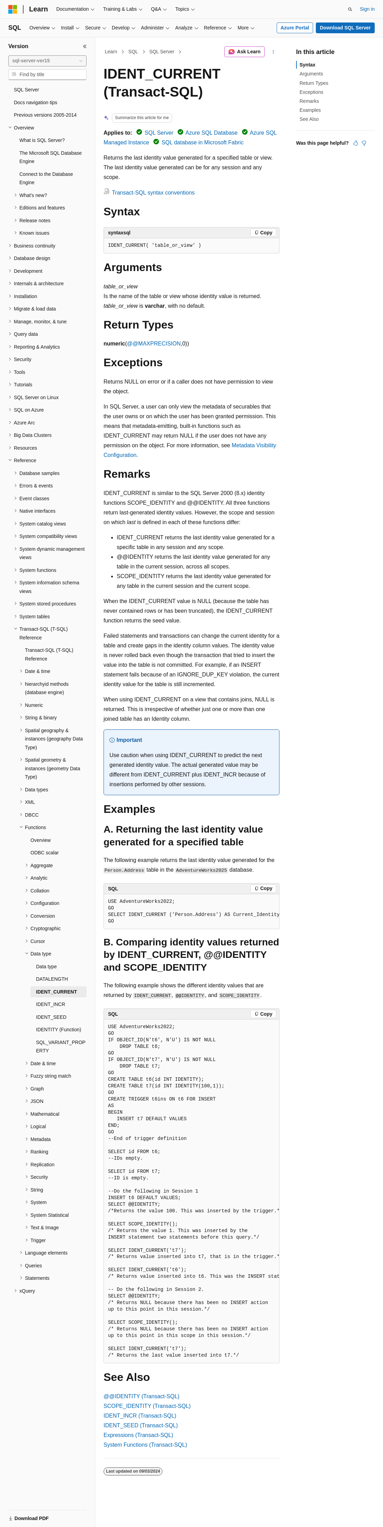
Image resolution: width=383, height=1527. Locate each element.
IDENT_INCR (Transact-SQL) (140, 1416)
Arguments (311, 74)
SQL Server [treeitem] (26, 89)
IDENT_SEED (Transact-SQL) (141, 1425)
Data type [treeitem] (46, 966)
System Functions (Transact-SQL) (145, 1445)
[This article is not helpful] (364, 143)
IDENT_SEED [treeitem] (51, 1017)
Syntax (307, 65)
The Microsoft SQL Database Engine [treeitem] (50, 157)
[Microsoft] (12, 9)
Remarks (309, 101)
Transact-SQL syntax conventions (153, 193)
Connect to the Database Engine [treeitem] (46, 178)
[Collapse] (85, 46)
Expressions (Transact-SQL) (138, 1435)
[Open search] (350, 9)
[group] (191, 911)
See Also (309, 119)
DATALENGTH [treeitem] (52, 979)
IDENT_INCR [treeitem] (50, 1004)
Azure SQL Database (212, 133)
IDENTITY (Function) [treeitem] (58, 1029)
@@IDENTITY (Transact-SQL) (141, 1396)
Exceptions (311, 92)
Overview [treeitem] (40, 840)
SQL (133, 51)
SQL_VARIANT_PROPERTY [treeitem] (61, 1047)
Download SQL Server (345, 27)
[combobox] (47, 60)
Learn (111, 51)
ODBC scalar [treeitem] (44, 852)
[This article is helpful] (355, 143)
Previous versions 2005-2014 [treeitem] (45, 115)
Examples (310, 110)
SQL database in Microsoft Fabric (203, 142)
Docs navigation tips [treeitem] (35, 102)
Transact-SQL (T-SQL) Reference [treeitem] (49, 654)
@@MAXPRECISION (154, 344)
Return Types (314, 83)
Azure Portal (294, 27)
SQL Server (162, 51)
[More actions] (273, 51)
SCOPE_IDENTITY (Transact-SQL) (147, 1406)
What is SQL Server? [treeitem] (42, 140)
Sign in (367, 9)
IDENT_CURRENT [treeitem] (56, 992)
